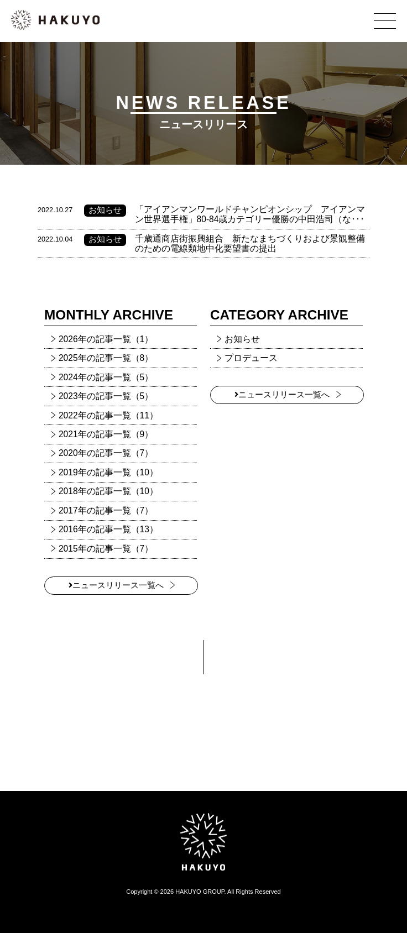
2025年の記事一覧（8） (106, 358)
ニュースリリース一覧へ (116, 585)
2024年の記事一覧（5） (106, 377)
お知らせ (242, 339)
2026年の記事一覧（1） (106, 339)
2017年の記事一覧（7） (106, 510)
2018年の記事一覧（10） (108, 491)
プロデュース (251, 358)
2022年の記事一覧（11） (108, 415)
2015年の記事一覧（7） (106, 548)
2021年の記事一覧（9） (106, 434)
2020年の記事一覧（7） (106, 453)
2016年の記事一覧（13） (108, 529)
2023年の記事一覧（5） (106, 396)
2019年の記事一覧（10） (108, 472)
